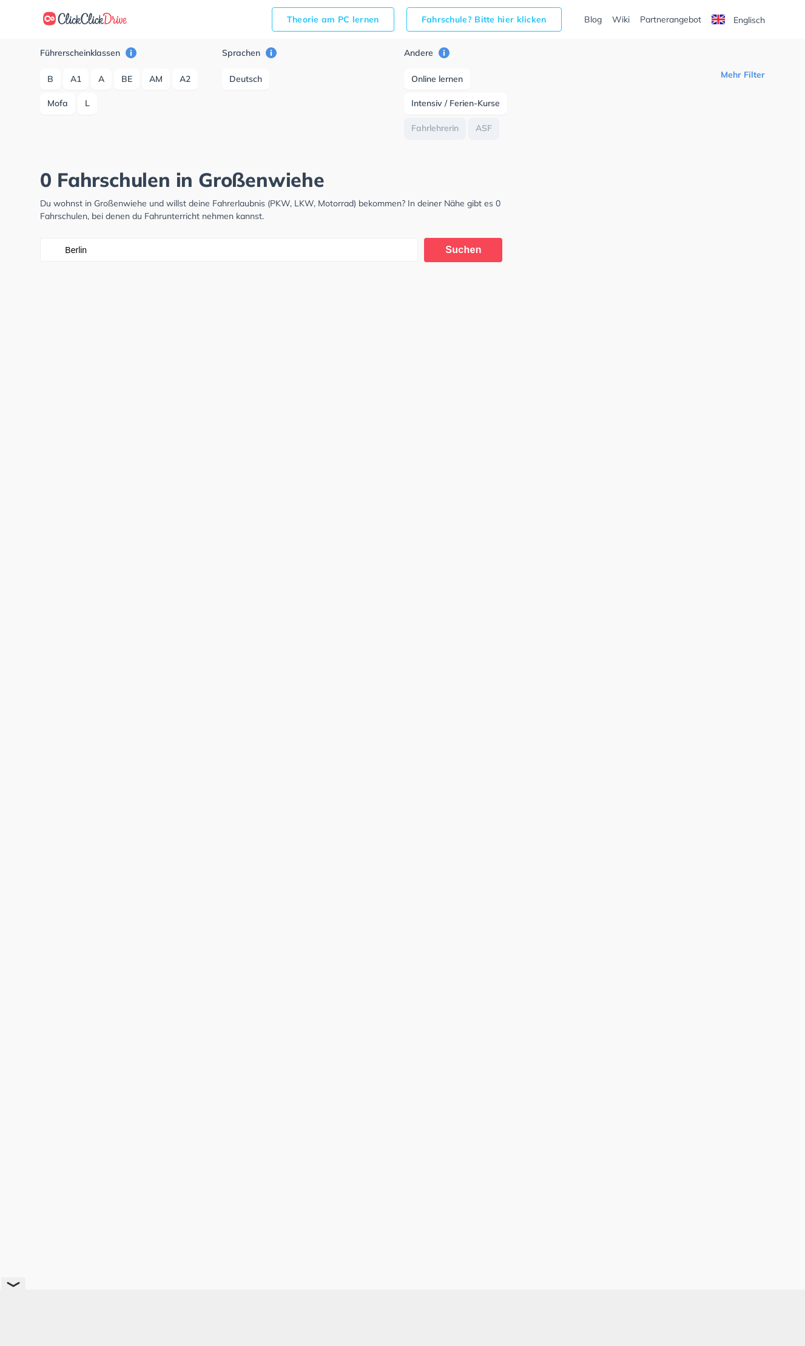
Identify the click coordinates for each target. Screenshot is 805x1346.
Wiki (621, 19)
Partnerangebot (670, 19)
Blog (593, 19)
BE (126, 78)
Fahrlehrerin (435, 128)
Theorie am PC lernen (333, 19)
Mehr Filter (743, 74)
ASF (484, 128)
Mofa (57, 103)
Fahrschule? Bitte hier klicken (484, 19)
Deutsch (245, 78)
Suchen (463, 250)
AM (156, 78)
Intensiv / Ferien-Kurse (455, 103)
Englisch (738, 20)
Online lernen (437, 78)
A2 (185, 78)
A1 (75, 78)
